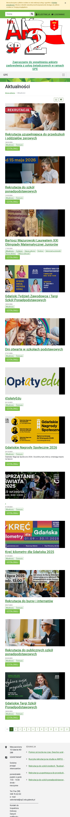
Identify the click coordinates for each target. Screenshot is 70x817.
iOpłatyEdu (13, 398)
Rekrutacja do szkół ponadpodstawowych (21, 189)
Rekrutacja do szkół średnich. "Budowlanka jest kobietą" (47, 766)
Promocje (19, 145)
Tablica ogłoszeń (24, 253)
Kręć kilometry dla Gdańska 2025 (29, 552)
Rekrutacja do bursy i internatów (29, 601)
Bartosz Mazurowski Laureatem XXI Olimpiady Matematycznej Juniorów (31, 242)
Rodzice (40, 251)
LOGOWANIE (58, 14)
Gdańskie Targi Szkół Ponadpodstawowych (21, 705)
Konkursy (19, 251)
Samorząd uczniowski (53, 251)
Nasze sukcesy (30, 251)
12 (61, 729)
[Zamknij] (65, 3)
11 (56, 729)
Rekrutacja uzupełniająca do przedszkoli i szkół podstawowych (47, 773)
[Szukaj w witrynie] (32, 14)
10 (51, 729)
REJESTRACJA (43, 14)
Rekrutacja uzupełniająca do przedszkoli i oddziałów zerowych (35, 136)
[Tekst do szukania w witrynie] (17, 14)
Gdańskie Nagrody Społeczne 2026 (31, 447)
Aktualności (10, 145)
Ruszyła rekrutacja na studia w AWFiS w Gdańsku (47, 759)
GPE (5, 74)
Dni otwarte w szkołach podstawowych (34, 349)
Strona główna (10, 93)
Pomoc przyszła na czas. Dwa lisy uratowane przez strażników (47, 752)
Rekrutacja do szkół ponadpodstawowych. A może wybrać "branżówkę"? (47, 780)
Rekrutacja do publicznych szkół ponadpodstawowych (29, 652)
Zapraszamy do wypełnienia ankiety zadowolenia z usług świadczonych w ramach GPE (35, 65)
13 (67, 729)
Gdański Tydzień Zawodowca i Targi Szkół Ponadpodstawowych (31, 298)
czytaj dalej (13, 148)
